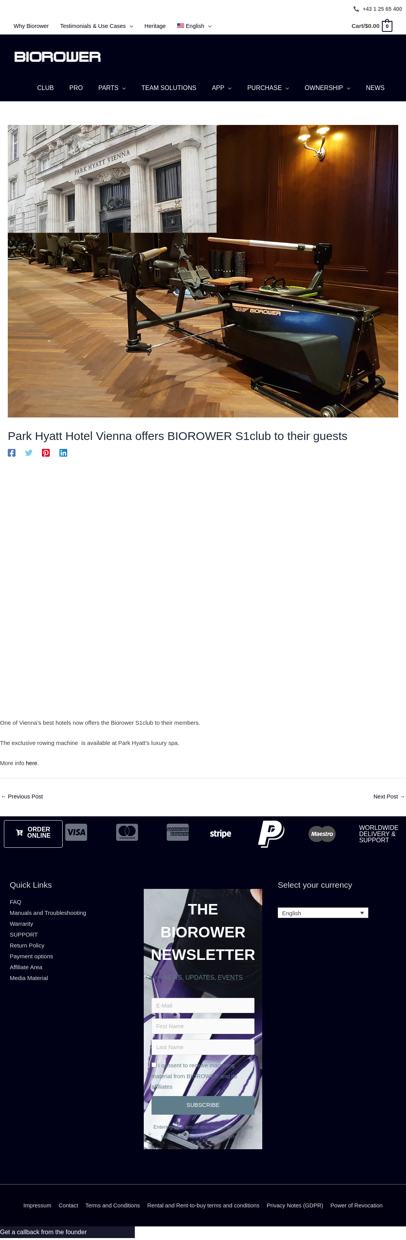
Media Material (29, 976)
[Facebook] (12, 451)
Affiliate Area (26, 966)
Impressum (32, 1207)
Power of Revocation (361, 1207)
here (32, 762)
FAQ (15, 901)
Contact (64, 1207)
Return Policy (27, 944)
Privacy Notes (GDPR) (297, 1207)
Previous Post (22, 795)
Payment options (31, 955)
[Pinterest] (46, 451)
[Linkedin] (63, 451)
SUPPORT (24, 933)
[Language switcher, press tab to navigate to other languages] (323, 912)
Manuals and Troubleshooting (48, 912)
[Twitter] (29, 451)
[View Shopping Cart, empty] (371, 26)
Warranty (21, 922)
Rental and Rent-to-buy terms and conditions (203, 1207)
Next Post (389, 795)
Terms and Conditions (110, 1207)
